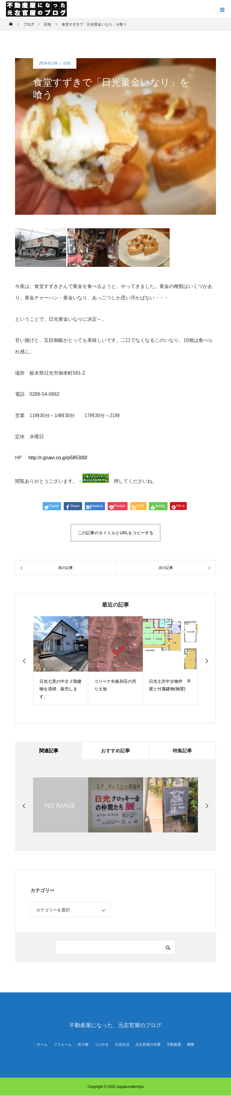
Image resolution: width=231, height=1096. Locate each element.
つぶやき (101, 1045)
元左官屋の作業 (148, 1045)
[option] (60, 660)
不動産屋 (174, 1045)
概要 (190, 1045)
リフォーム (63, 1045)
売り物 (83, 1045)
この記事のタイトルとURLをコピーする (115, 532)
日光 (66, 63)
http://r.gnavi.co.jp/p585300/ (57, 457)
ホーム (42, 1045)
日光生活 (122, 1045)
